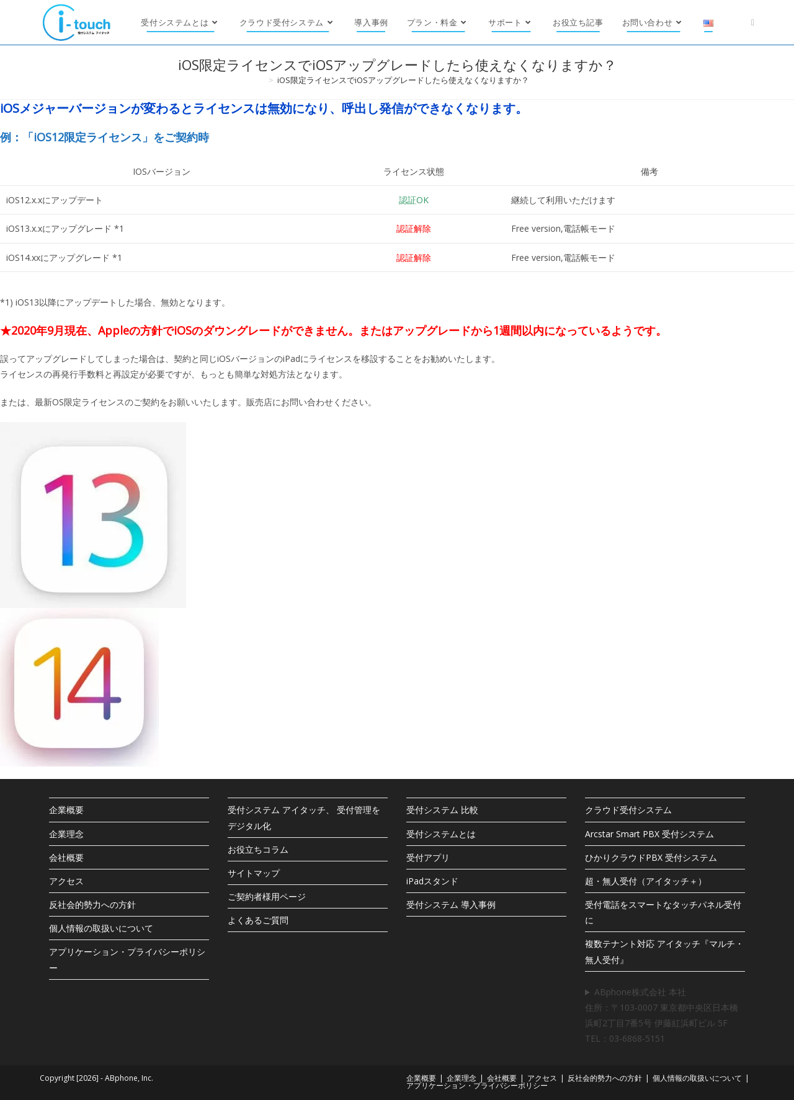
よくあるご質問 (258, 920)
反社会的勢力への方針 (92, 904)
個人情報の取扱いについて (101, 928)
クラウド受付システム (628, 810)
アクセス (66, 881)
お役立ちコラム (258, 849)
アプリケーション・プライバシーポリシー (477, 1085)
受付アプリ (428, 857)
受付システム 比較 (442, 810)
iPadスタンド (432, 881)
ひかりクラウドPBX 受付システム (651, 857)
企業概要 (66, 810)
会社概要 (66, 857)
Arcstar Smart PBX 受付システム (649, 834)
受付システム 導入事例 (451, 904)
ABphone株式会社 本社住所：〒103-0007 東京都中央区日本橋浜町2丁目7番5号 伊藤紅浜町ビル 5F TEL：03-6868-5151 (661, 1015)
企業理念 (66, 834)
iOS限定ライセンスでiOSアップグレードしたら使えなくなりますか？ (403, 80)
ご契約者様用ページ (267, 896)
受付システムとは (441, 834)
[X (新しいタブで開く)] (752, 22)
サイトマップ (254, 873)
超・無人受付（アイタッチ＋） (646, 881)
